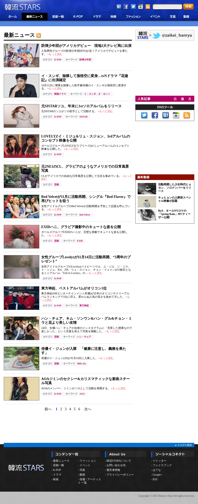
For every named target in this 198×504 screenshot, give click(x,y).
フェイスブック (162, 465)
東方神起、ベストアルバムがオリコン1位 (74, 288)
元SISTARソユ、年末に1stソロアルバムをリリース (81, 106)
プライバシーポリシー (120, 474)
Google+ (157, 474)
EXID (80, 241)
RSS (155, 479)
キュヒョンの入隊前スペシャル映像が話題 (174, 199)
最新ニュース (61, 460)
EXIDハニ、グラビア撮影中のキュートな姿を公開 (81, 227)
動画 (82, 474)
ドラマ (57, 474)
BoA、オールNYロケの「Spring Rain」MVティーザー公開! (174, 214)
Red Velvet (84, 215)
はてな (157, 470)
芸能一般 (58, 465)
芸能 (56, 184)
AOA (81, 394)
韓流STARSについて (118, 460)
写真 (82, 470)
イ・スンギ (90, 94)
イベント (85, 465)
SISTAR (83, 117)
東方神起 (84, 305)
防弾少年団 (85, 59)
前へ (48, 409)
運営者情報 (113, 470)
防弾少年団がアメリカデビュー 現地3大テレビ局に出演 (86, 46)
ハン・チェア (84, 337)
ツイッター (159, 460)
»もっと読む (54, 54)
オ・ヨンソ (104, 94)
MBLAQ (81, 363)
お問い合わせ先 (116, 465)
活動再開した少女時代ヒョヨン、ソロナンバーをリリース (174, 188)
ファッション (88, 460)
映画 (56, 479)
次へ (87, 409)
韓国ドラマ (60, 94)
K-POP (57, 59)
